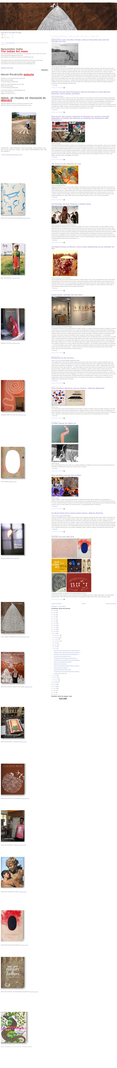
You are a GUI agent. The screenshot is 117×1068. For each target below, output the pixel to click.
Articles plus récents (57, 603)
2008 (54, 692)
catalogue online (26, 218)
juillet (55, 644)
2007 (54, 694)
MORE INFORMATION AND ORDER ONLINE (12, 154)
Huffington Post (59, 277)
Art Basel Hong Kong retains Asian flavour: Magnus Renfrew (77, 513)
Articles (4, 34)
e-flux (56, 407)
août (55, 642)
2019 (54, 623)
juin (55, 646)
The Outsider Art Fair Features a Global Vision (71, 204)
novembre (57, 637)
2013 (54, 682)
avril (55, 675)
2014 (54, 633)
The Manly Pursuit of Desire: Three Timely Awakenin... (67, 660)
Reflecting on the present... (63, 358)
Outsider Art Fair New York (63, 536)
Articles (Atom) (62, 606)
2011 (54, 686)
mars (55, 677)
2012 (54, 684)
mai (55, 648)
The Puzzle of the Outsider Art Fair (66, 164)
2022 (54, 618)
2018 (54, 625)
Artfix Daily (58, 143)
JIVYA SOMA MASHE (10, 42)
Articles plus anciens (111, 603)
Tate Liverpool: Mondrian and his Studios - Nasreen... (67, 665)
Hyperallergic (58, 326)
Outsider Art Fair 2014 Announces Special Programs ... (67, 652)
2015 (54, 631)
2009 (54, 690)
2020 (54, 621)
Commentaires (6, 37)
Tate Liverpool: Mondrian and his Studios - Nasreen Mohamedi (78, 388)
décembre (57, 635)
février (56, 679)
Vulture (57, 66)
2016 (54, 629)
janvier (56, 680)
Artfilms (57, 497)
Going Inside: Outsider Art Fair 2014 (67, 295)
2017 (54, 627)
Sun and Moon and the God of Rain (66, 475)
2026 (54, 610)
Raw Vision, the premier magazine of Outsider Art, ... (67, 654)
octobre (56, 639)
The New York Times (60, 224)
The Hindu (57, 360)
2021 (54, 620)
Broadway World (59, 96)
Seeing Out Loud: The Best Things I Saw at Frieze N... (67, 650)
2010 (54, 688)
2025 (54, 612)
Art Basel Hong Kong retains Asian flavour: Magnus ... (67, 671)
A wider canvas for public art (64, 423)
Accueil (83, 603)
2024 (54, 614)
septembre (57, 640)
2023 (54, 616)
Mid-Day (57, 463)
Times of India (58, 515)
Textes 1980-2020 (15, 558)
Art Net (57, 185)
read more (55, 85)
